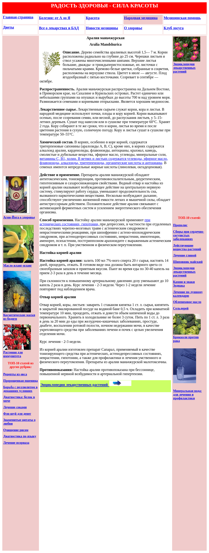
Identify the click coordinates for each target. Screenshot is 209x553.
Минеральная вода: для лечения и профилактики (187, 394)
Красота (92, 18)
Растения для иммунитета (13, 354)
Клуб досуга (174, 28)
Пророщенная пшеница (20, 380)
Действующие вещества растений (187, 247)
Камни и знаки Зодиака (184, 283)
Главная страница (18, 17)
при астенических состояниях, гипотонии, (95, 222)
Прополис (180, 225)
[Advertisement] (17, 106)
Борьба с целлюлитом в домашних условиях (20, 389)
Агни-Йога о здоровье (19, 217)
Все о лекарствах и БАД (59, 28)
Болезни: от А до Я (54, 18)
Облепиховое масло (187, 302)
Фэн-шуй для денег (17, 413)
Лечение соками (15, 407)
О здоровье (133, 28)
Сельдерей (180, 308)
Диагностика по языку (19, 436)
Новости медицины (102, 28)
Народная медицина (141, 18)
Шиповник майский (188, 262)
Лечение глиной (184, 255)
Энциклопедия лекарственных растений (184, 67)
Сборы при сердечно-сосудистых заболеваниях (188, 235)
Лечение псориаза (16, 442)
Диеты (8, 27)
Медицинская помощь (182, 18)
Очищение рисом (15, 430)
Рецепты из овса (15, 374)
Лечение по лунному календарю (188, 293)
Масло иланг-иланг (17, 265)
